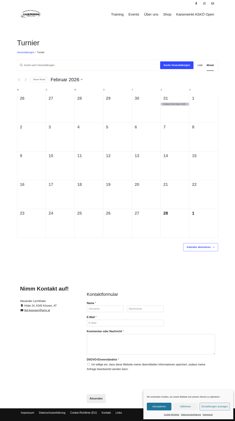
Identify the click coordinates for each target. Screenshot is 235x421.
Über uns (151, 14)
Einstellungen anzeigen (215, 406)
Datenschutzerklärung (191, 414)
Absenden (96, 398)
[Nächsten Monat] (26, 79)
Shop (167, 14)
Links (119, 412)
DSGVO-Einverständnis (103, 359)
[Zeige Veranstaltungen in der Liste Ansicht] (200, 65)
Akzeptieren (159, 406)
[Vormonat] (19, 79)
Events (133, 14)
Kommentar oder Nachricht (105, 331)
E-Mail (92, 317)
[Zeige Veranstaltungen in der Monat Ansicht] (210, 65)
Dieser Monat (39, 79)
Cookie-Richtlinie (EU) (83, 412)
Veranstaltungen (25, 52)
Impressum (208, 414)
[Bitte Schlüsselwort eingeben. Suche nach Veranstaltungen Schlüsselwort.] (88, 65)
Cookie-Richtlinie (171, 414)
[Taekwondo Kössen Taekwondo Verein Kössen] (30, 14)
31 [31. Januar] (165, 98)
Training (116, 14)
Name (91, 303)
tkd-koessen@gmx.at (37, 310)
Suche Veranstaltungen (177, 65)
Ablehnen (185, 406)
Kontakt (106, 412)
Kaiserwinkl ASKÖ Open (195, 14)
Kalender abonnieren (199, 247)
